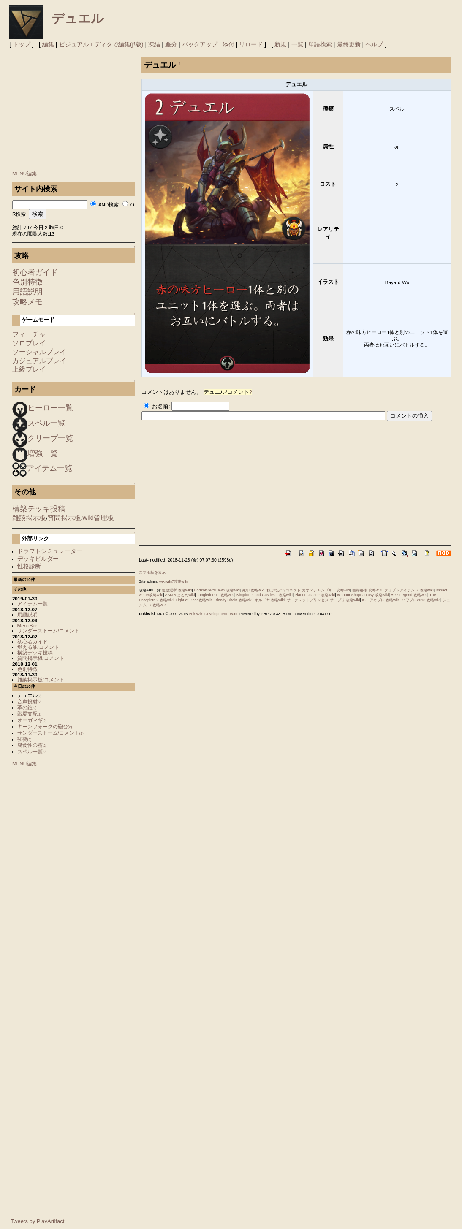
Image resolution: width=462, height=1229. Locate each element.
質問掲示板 (64, 517)
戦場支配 (29, 713)
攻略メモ (27, 302)
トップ (21, 44)
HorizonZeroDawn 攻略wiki (217, 590)
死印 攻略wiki (253, 590)
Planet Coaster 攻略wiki (315, 595)
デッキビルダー (38, 558)
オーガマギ (32, 720)
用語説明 (27, 292)
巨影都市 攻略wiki (367, 590)
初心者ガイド (35, 272)
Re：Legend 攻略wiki (409, 595)
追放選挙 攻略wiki (177, 590)
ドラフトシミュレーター (49, 551)
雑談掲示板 (29, 517)
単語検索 (320, 44)
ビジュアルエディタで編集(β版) (101, 44)
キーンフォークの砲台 (44, 726)
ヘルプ (374, 44)
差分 (171, 44)
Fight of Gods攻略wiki (194, 600)
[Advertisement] (74, 109)
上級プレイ (29, 369)
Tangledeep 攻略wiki (215, 595)
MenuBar (27, 625)
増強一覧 (42, 453)
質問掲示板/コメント (40, 658)
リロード (251, 44)
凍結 (154, 44)
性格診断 (29, 566)
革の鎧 (27, 707)
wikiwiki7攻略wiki (173, 581)
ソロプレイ (29, 343)
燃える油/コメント (38, 647)
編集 (48, 44)
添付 (228, 44)
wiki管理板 (98, 517)
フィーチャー (32, 334)
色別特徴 (27, 282)
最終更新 (349, 44)
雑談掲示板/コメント (40, 679)
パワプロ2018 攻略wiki (421, 600)
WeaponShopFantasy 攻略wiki (363, 595)
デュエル (78, 18)
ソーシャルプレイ (39, 351)
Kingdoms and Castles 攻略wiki (264, 595)
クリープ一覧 (50, 438)
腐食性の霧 (32, 745)
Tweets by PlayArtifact (37, 1221)
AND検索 (108, 204)
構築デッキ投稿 (38, 509)
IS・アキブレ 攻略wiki (380, 600)
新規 (280, 44)
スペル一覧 (46, 423)
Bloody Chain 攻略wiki (234, 600)
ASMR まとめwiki (180, 595)
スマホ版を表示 (152, 572)
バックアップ (199, 44)
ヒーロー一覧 (50, 408)
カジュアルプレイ (39, 360)
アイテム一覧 (49, 468)
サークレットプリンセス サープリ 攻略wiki (323, 600)
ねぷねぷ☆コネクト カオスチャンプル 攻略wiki (308, 590)
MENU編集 (24, 173)
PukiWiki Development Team (213, 614)
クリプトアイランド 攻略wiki (409, 590)
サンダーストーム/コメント (48, 630)
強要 (24, 739)
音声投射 (29, 701)
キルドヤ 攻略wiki (270, 600)
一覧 (297, 44)
